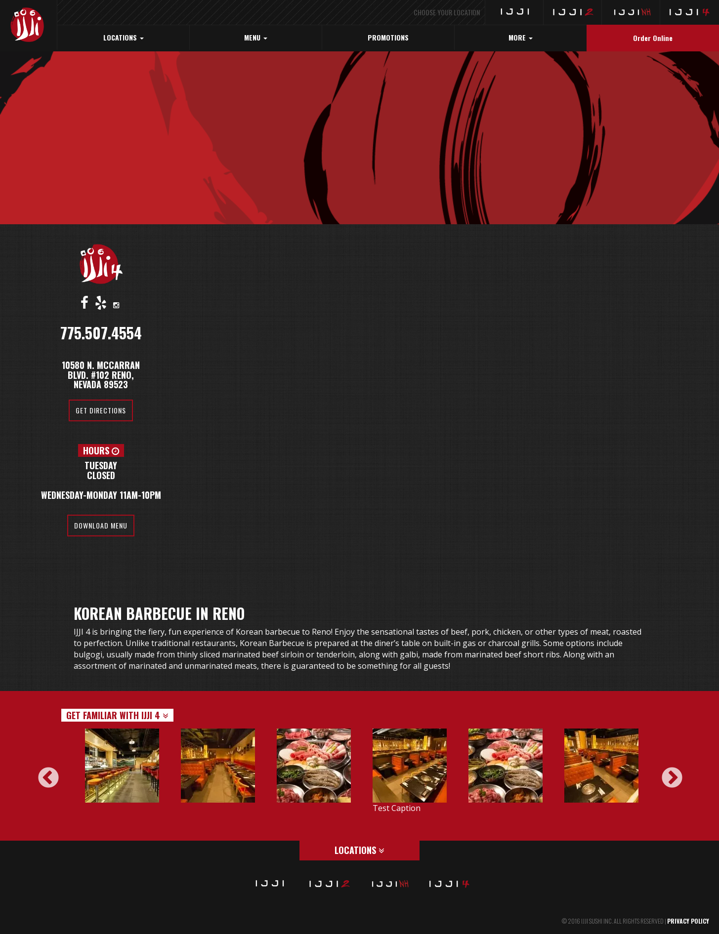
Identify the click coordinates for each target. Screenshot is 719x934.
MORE (520, 37)
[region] (359, 137)
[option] (133, 766)
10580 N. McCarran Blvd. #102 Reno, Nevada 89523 (101, 375)
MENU (255, 37)
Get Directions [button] (101, 410)
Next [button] (665, 771)
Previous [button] (41, 771)
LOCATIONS (123, 37)
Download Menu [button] (100, 525)
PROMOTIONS (388, 37)
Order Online (653, 38)
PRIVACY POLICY (688, 921)
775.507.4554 (101, 333)
